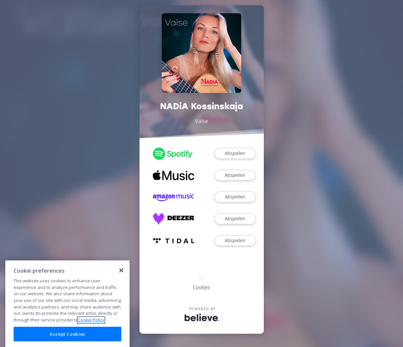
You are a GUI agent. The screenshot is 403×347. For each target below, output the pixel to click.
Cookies (201, 287)
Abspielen (235, 153)
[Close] (121, 276)
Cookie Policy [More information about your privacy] (91, 326)
